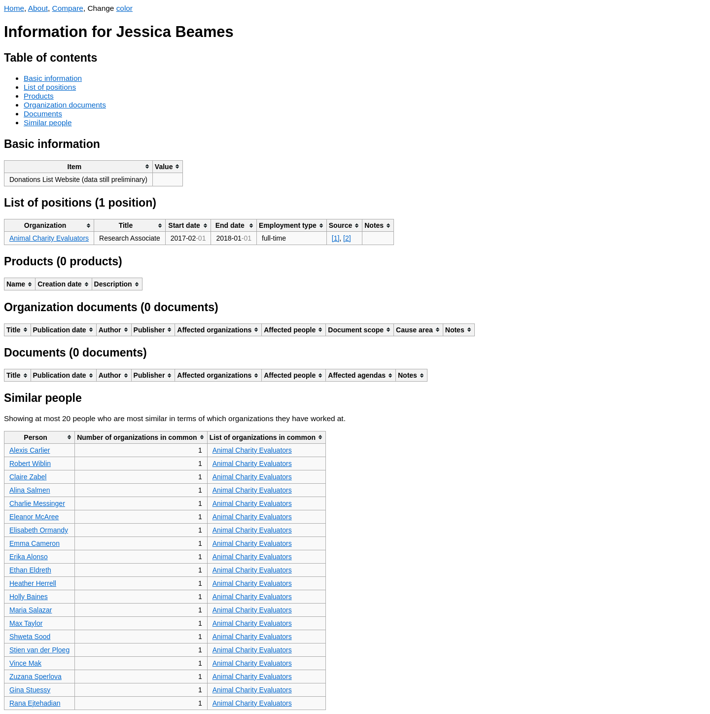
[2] (347, 238)
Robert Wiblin (30, 463)
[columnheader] (78, 166)
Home (14, 8)
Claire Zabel (27, 477)
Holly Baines (28, 597)
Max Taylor (25, 623)
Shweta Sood (29, 637)
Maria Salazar (30, 610)
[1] (336, 238)
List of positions (50, 87)
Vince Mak (25, 663)
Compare (67, 8)
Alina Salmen (29, 490)
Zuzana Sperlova (35, 676)
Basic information (53, 78)
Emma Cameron (34, 543)
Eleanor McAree (34, 517)
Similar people (48, 122)
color (124, 8)
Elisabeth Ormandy (38, 530)
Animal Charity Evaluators (49, 238)
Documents (43, 113)
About (38, 8)
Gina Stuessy (29, 690)
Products (39, 96)
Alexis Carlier (29, 450)
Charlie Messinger (37, 503)
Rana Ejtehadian (35, 703)
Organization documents (65, 105)
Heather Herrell (32, 583)
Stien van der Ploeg (39, 650)
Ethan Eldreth (30, 570)
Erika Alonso (28, 557)
